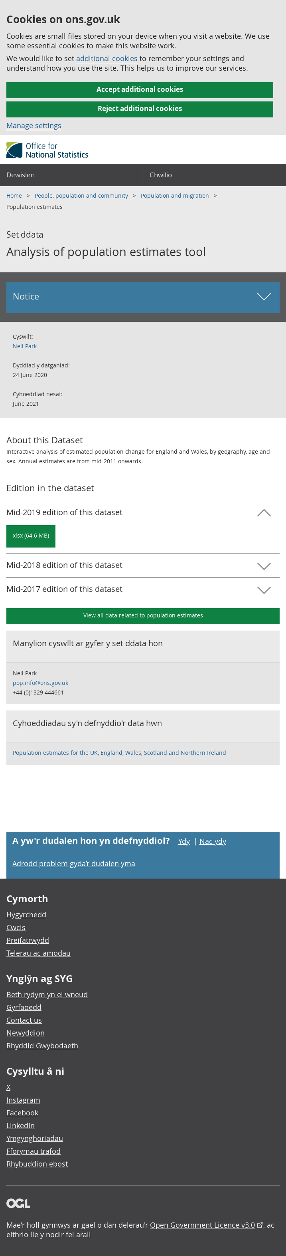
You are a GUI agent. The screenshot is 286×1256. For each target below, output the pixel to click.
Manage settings (33, 125)
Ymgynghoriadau (34, 1138)
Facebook (22, 1112)
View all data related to (143, 615)
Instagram (23, 1100)
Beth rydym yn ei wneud (47, 994)
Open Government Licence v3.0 (202, 1225)
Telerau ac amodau (38, 953)
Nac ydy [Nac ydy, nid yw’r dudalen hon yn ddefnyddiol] (212, 841)
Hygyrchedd (26, 914)
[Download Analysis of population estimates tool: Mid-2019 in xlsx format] (30, 536)
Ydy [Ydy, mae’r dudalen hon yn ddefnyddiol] (184, 841)
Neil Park (25, 346)
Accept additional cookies (140, 89)
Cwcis (16, 927)
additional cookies (107, 58)
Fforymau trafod (33, 1151)
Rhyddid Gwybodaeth (42, 1045)
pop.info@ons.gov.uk (40, 683)
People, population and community (82, 195)
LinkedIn (20, 1125)
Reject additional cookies (140, 108)
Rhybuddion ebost (37, 1164)
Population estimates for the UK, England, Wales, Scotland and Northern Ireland (119, 752)
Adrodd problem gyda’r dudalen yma (73, 863)
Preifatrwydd (27, 940)
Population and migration (176, 195)
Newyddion (25, 1033)
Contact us (24, 1020)
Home (15, 195)
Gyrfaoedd (23, 1007)
